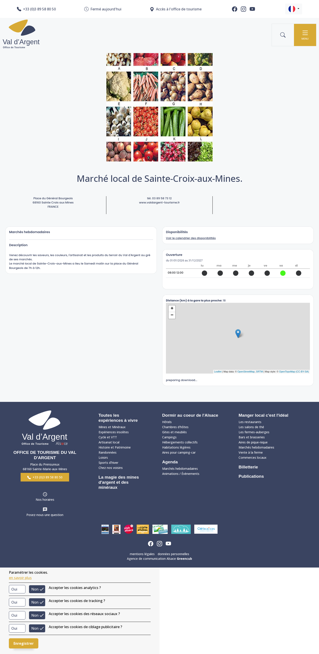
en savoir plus (20, 577)
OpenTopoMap (287, 371)
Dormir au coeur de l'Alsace (190, 415)
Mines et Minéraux (112, 427)
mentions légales (142, 554)
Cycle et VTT (108, 437)
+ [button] (172, 308)
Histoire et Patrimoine (115, 447)
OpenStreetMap (246, 371)
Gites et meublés (174, 432)
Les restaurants (250, 422)
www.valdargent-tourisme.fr (159, 202)
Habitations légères (176, 447)
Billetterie (248, 467)
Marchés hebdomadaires (180, 468)
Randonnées (108, 452)
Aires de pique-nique (253, 442)
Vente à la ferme (251, 452)
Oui (14, 589)
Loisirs (103, 457)
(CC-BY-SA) (302, 371)
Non (35, 589)
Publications (251, 476)
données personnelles (173, 554)
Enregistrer (24, 643)
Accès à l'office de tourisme (176, 9)
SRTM (259, 371)
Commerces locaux (252, 457)
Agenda (170, 462)
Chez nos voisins (111, 468)
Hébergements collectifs (180, 442)
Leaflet (218, 371)
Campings (169, 437)
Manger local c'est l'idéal (263, 415)
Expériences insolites (114, 432)
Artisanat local (109, 442)
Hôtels (167, 422)
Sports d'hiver (108, 462)
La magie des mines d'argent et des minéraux (119, 482)
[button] (293, 9)
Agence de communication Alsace (159, 558)
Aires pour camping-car (179, 452)
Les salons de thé (251, 427)
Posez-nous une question (44, 515)
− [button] (172, 315)
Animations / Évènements (180, 474)
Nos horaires (45, 499)
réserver (238, 283)
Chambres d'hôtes (175, 427)
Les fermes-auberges (254, 432)
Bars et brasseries (252, 437)
